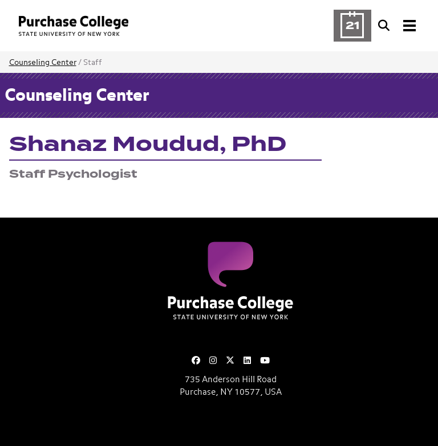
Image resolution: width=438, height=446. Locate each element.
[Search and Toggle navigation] (398, 25)
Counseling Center (42, 63)
